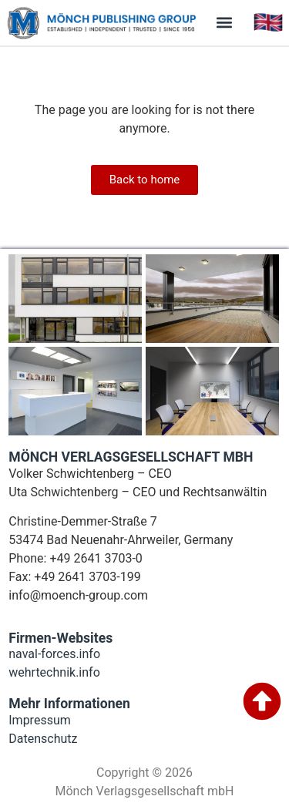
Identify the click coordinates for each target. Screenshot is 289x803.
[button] (224, 22)
